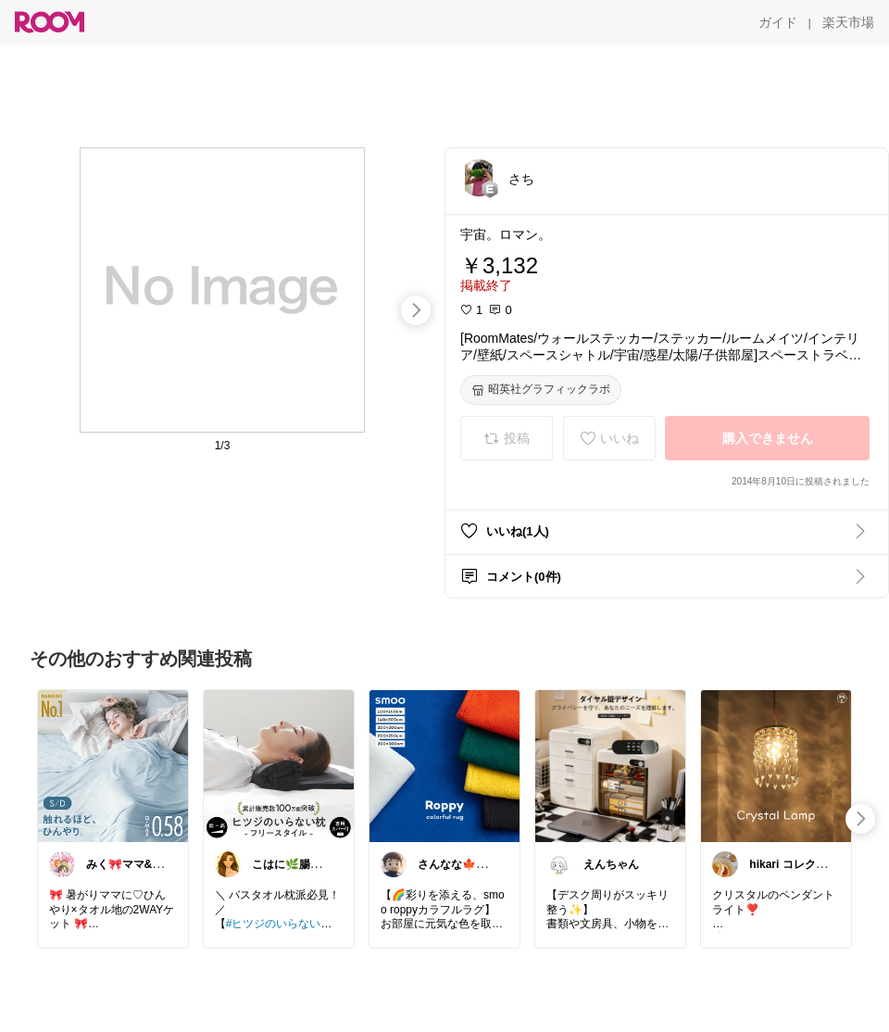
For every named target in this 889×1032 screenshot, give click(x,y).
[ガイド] (777, 22)
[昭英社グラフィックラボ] (540, 390)
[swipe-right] (416, 310)
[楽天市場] (848, 22)
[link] (113, 765)
